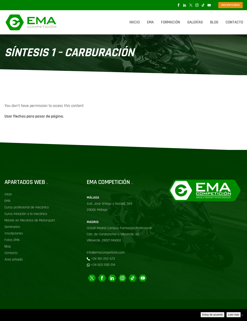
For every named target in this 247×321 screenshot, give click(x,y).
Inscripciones (13, 233)
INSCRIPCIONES (230, 5)
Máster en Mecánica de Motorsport (29, 220)
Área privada (13, 259)
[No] (242, 315)
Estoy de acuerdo (212, 314)
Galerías (195, 22)
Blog (214, 22)
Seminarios (12, 226)
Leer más (233, 314)
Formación (170, 22)
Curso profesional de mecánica (26, 207)
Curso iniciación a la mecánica (25, 213)
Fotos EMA (12, 239)
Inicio (134, 22)
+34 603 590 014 (103, 264)
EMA (150, 22)
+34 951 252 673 (103, 258)
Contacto (234, 22)
